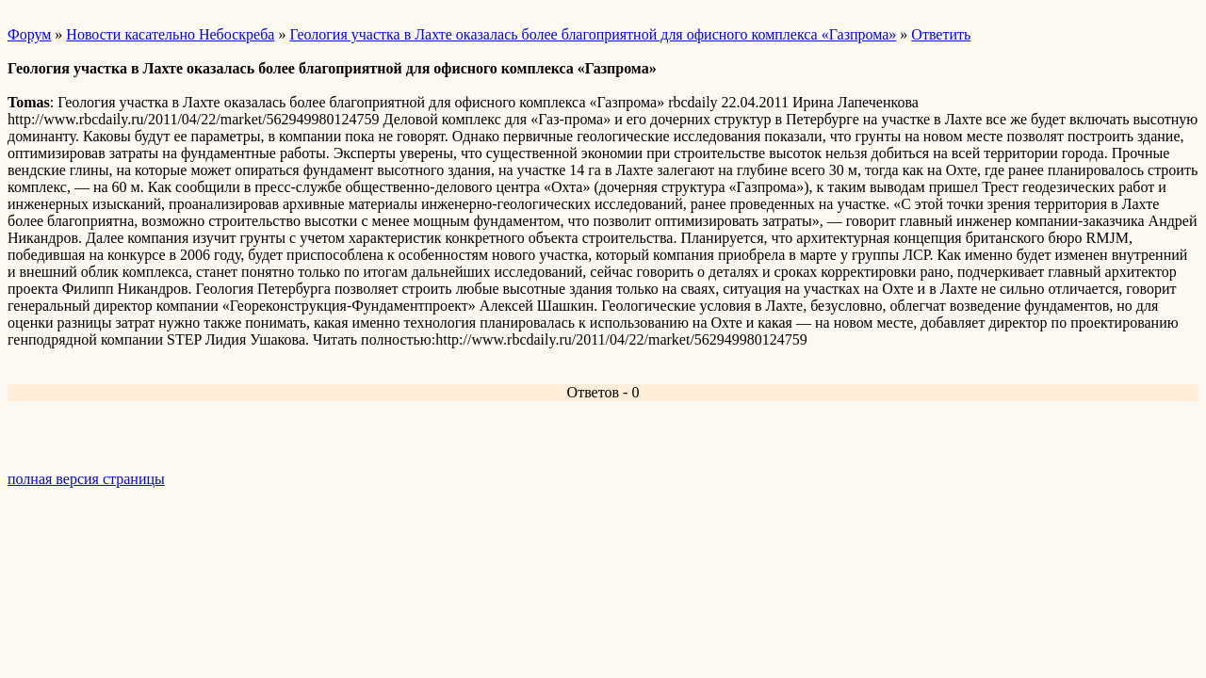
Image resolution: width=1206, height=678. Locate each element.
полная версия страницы (86, 479)
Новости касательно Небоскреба (170, 34)
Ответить (940, 34)
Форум (29, 34)
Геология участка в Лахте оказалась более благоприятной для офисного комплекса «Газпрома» (592, 34)
